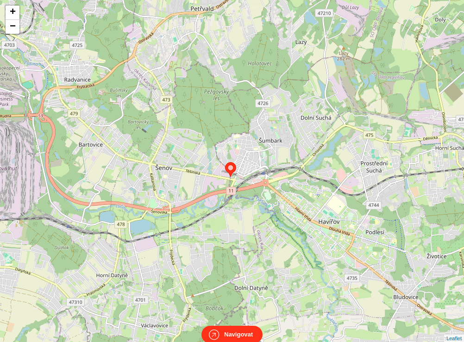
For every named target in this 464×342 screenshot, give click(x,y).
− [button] (13, 27)
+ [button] (13, 12)
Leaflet (454, 330)
